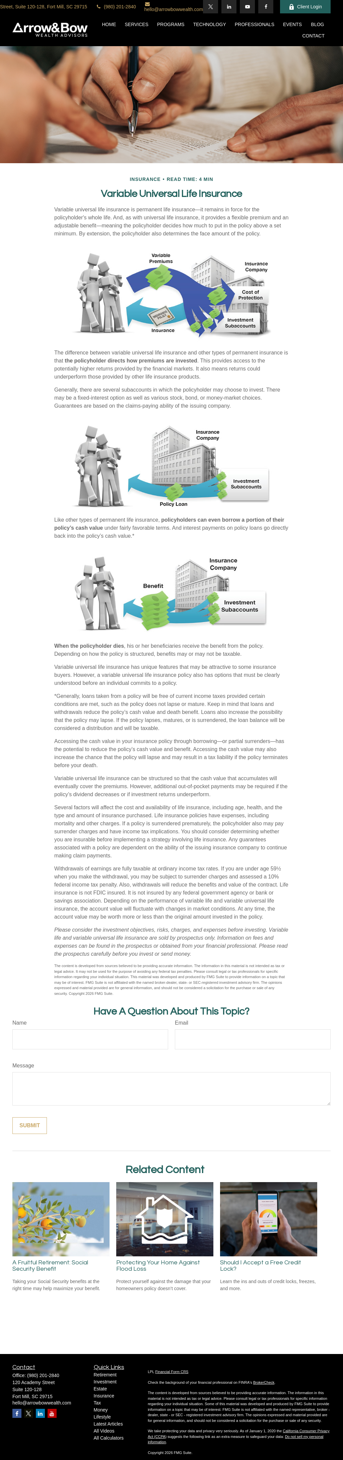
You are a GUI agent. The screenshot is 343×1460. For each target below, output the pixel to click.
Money (101, 1410)
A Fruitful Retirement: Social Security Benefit (50, 1265)
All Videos (104, 1431)
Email (181, 1023)
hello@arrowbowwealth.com (173, 7)
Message (23, 1065)
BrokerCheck (264, 1382)
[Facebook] (265, 6)
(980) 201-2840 (115, 6)
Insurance (104, 1395)
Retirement (105, 1374)
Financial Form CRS (171, 1372)
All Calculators (109, 1438)
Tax (97, 1402)
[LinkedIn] (228, 6)
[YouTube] (247, 6)
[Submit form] (29, 1125)
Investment (105, 1381)
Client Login (305, 7)
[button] (109, 24)
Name (19, 1023)
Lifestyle (102, 1417)
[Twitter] (210, 6)
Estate (100, 1388)
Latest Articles (108, 1424)
